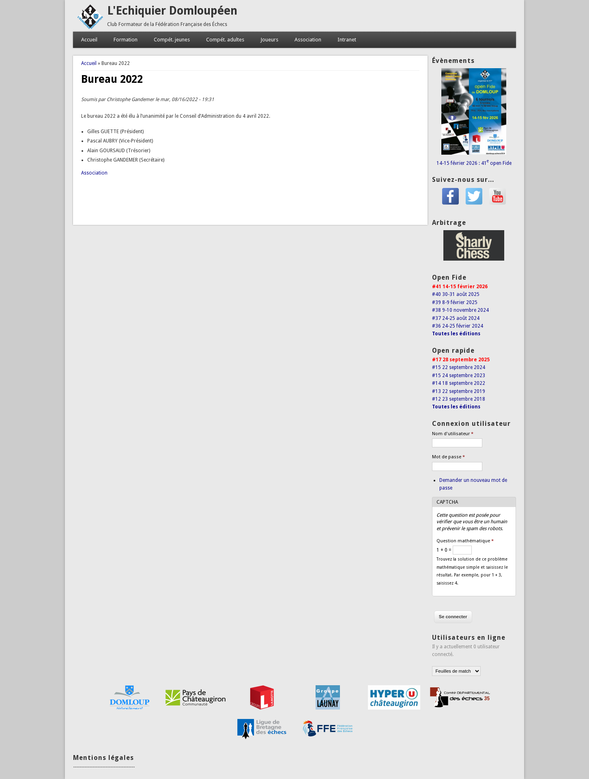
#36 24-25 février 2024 (457, 326)
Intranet (346, 40)
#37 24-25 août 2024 (455, 318)
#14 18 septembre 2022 (458, 383)
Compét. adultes (225, 40)
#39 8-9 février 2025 (454, 302)
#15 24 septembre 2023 (458, 375)
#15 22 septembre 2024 (458, 367)
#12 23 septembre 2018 (458, 399)
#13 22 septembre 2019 (458, 391)
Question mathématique (465, 541)
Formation (126, 40)
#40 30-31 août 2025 (455, 294)
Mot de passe (448, 457)
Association (307, 40)
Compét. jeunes (172, 40)
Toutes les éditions (456, 334)
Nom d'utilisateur (452, 433)
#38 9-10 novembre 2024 (460, 310)
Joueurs (269, 40)
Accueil (89, 40)
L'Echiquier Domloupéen (172, 10)
